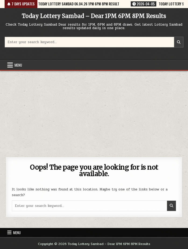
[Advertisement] (94, 111)
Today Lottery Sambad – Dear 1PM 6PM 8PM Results (94, 16)
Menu (18, 65)
